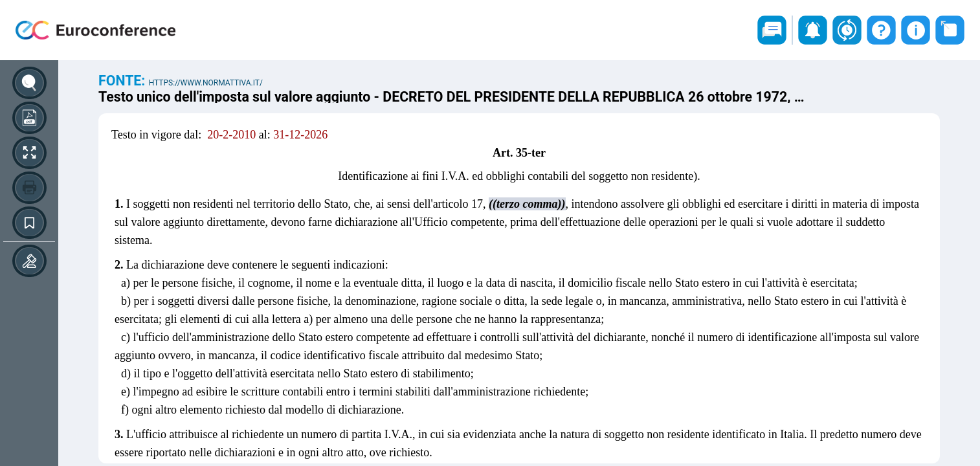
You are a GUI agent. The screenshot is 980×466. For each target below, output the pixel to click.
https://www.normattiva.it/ (206, 82)
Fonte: (123, 80)
